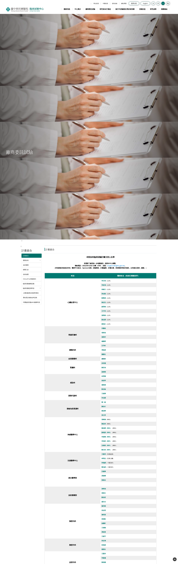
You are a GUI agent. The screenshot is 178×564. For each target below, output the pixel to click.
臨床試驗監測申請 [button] (28, 288)
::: (91, 3)
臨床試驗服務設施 (28, 284)
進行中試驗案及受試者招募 (125, 9)
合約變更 (26, 265)
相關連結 (164, 9)
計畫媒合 (26, 256)
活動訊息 (142, 9)
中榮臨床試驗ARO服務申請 (31, 302)
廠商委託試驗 (90, 9)
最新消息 (67, 9)
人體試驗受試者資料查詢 (31, 293)
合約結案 (26, 274)
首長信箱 (114, 3)
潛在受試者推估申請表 (30, 297)
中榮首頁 (105, 3)
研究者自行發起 (105, 9)
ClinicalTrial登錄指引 (29, 279)
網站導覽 (123, 3)
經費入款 (26, 270)
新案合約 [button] (26, 260)
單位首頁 (96, 3)
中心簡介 (78, 9)
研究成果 (153, 9)
